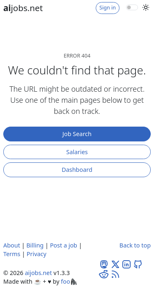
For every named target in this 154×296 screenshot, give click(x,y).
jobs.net (23, 8)
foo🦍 (69, 281)
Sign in (107, 7)
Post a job (63, 245)
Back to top (135, 245)
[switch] (132, 7)
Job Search (77, 134)
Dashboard (77, 169)
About (11, 245)
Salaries (76, 152)
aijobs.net (38, 273)
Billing (35, 245)
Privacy (36, 254)
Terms (11, 254)
